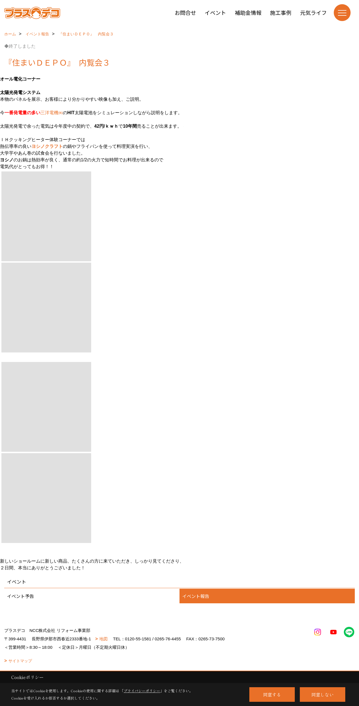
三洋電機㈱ (51, 112)
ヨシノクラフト (47, 146)
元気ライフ (313, 12)
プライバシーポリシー (142, 690)
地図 (103, 638)
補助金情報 (248, 12)
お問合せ (185, 12)
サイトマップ (20, 661)
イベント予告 (20, 596)
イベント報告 (195, 596)
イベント (215, 12)
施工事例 (280, 12)
